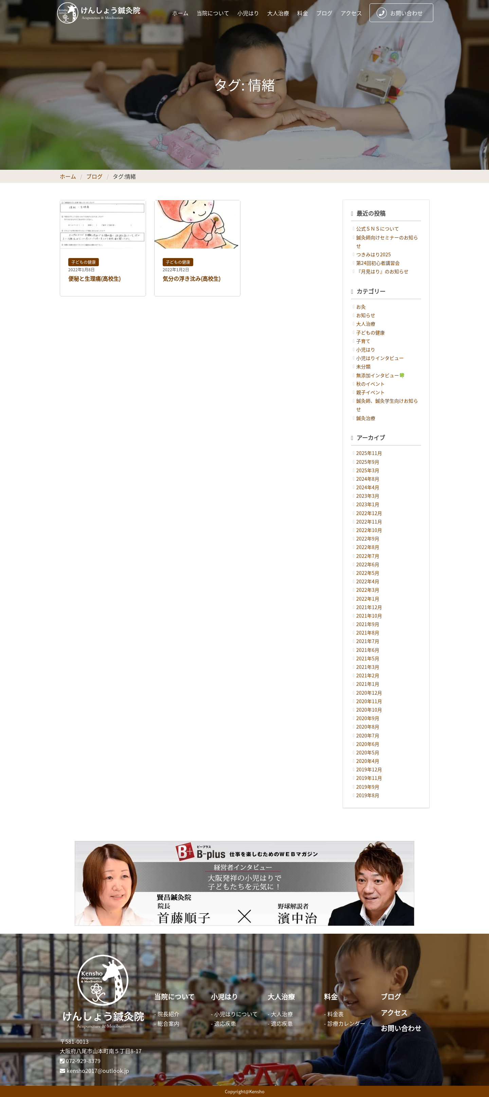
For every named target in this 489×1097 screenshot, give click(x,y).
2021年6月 (367, 649)
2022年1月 (367, 598)
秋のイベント (370, 383)
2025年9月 (367, 461)
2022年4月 (367, 581)
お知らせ (365, 315)
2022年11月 (369, 521)
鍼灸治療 (365, 418)
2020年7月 (367, 735)
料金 (302, 13)
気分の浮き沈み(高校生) (191, 278)
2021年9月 (367, 624)
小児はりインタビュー (380, 357)
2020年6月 (367, 744)
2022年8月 (367, 547)
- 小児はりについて (234, 1014)
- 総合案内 (166, 1023)
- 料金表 (334, 1014)
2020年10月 (369, 709)
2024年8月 (367, 478)
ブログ (324, 13)
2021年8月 (367, 632)
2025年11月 (369, 453)
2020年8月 (367, 726)
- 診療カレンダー (344, 1023)
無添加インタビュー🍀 (380, 375)
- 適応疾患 (223, 1023)
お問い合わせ (400, 12)
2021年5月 (367, 658)
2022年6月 (367, 564)
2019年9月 (367, 786)
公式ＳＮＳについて (377, 228)
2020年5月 (367, 752)
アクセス (351, 13)
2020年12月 (369, 692)
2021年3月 (367, 666)
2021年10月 (369, 615)
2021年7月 (367, 641)
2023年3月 (367, 495)
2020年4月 (367, 760)
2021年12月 (369, 607)
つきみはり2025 (373, 254)
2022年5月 (367, 572)
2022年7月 (367, 555)
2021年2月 (367, 675)
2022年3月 (367, 589)
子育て (363, 340)
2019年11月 (369, 777)
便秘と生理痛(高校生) (94, 278)
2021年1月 (367, 683)
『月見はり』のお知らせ (382, 271)
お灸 (361, 306)
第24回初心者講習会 (378, 262)
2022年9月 (367, 538)
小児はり (248, 13)
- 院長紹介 (166, 1014)
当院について (213, 13)
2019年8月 (367, 795)
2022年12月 (369, 513)
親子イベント (370, 392)
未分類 (363, 366)
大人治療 (278, 13)
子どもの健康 (83, 262)
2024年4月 (367, 487)
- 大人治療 (280, 1014)
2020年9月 (367, 718)
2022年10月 (369, 530)
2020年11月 (369, 701)
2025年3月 (367, 470)
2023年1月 (367, 504)
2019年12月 (369, 769)
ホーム (180, 13)
